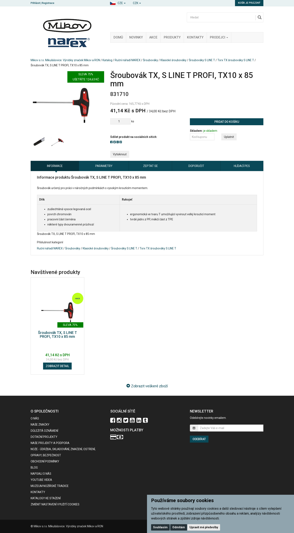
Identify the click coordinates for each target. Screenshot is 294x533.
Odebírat (199, 439)
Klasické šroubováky (173, 60)
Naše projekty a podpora (50, 443)
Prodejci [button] (219, 37)
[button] (118, 2)
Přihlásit (35, 3)
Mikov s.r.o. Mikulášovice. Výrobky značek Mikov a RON (65, 60)
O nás (35, 418)
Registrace (48, 3)
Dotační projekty (44, 436)
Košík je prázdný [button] (249, 2)
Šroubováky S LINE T (202, 60)
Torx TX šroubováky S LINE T (235, 60)
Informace (55, 166)
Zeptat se (150, 166)
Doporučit (196, 166)
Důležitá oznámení (44, 430)
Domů (118, 37)
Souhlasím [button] (160, 527)
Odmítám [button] (178, 527)
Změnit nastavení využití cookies (55, 504)
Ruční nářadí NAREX (127, 60)
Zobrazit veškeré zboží (147, 386)
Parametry (103, 166)
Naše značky (40, 424)
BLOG (34, 467)
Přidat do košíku (226, 121)
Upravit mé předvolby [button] (203, 527)
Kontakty (195, 37)
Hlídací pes (242, 166)
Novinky (136, 37)
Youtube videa (41, 479)
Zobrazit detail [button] (57, 366)
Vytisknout (120, 154)
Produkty (172, 37)
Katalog (107, 60)
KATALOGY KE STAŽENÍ (46, 498)
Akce (153, 37)
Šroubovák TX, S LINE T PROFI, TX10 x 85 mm (57, 334)
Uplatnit (229, 137)
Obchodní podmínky (45, 461)
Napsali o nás (41, 473)
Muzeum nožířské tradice (50, 486)
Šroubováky (150, 60)
